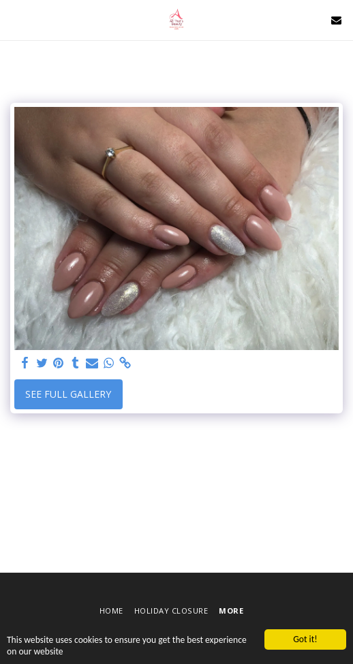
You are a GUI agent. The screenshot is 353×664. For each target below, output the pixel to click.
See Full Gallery (68, 394)
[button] (15, 19)
